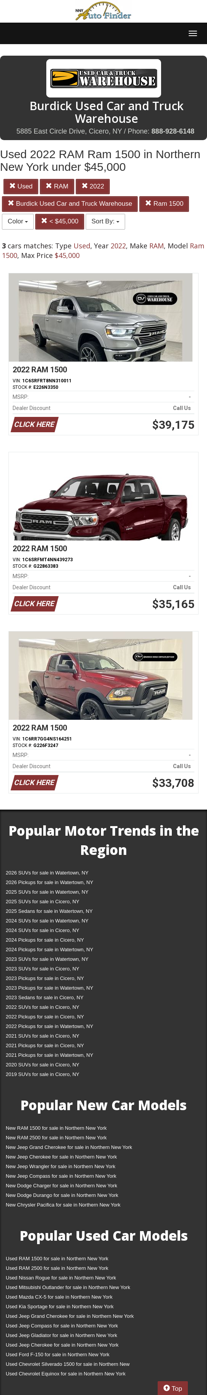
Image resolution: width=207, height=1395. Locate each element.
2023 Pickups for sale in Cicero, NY (45, 978)
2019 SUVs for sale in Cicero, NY (42, 1074)
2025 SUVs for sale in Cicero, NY (42, 901)
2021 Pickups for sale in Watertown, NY (49, 1055)
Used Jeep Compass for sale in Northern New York (62, 1326)
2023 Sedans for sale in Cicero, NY (44, 997)
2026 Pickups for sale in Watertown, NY (49, 882)
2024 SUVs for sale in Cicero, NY (42, 930)
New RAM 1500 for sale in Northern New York (56, 1128)
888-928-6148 (173, 131)
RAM (57, 186)
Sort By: (105, 221)
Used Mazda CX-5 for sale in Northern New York (59, 1297)
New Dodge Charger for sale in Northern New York (61, 1185)
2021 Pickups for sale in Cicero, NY (45, 1045)
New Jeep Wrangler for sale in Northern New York (61, 1166)
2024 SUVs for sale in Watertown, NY (47, 921)
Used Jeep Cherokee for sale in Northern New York (62, 1345)
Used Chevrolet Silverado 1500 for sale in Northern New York (68, 1365)
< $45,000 (59, 221)
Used (21, 186)
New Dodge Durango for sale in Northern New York (62, 1195)
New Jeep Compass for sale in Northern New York (61, 1176)
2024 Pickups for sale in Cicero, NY (45, 940)
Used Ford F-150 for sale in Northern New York (57, 1354)
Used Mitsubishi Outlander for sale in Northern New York (68, 1287)
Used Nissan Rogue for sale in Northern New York (61, 1278)
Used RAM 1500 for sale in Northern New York (57, 1258)
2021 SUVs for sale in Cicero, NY (42, 1036)
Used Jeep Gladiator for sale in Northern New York (61, 1335)
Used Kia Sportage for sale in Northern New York (60, 1306)
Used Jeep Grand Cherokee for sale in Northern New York (70, 1316)
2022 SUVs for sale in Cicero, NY (42, 1007)
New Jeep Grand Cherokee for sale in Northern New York (69, 1147)
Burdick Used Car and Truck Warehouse (70, 203)
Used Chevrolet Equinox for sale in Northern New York (66, 1374)
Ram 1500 (164, 203)
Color (18, 221)
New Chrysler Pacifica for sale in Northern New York (63, 1205)
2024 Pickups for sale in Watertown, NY (49, 949)
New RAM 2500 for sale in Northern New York (56, 1137)
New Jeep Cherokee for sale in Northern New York (61, 1157)
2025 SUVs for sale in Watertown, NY (47, 892)
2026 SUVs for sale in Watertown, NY (47, 873)
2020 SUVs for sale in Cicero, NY (42, 1065)
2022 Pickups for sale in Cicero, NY (45, 1017)
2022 (92, 186)
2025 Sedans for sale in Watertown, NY (49, 911)
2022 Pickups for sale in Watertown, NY (49, 1026)
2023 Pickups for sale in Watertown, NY (49, 988)
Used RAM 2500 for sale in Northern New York (57, 1268)
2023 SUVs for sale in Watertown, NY (47, 959)
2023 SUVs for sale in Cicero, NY (42, 969)
